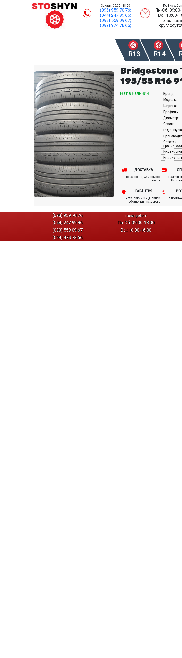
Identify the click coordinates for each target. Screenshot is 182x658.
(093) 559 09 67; (115, 20)
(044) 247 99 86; (115, 15)
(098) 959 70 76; (115, 10)
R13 (134, 54)
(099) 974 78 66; (115, 25)
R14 (159, 54)
